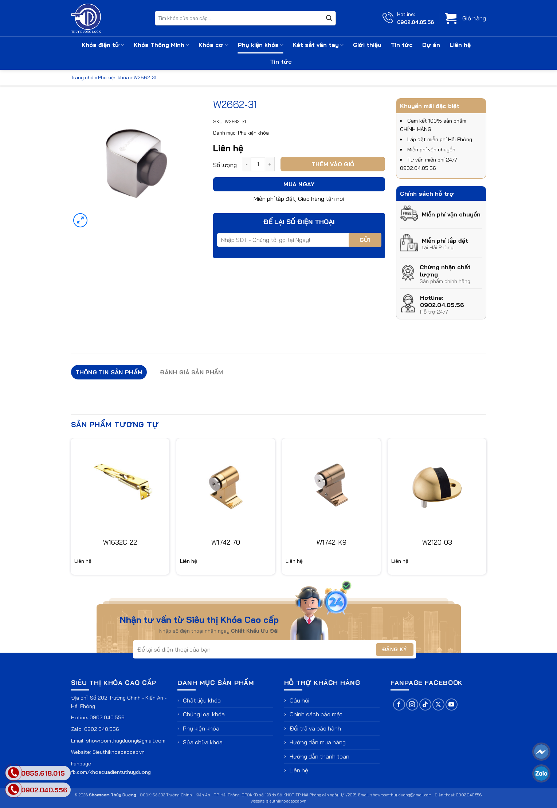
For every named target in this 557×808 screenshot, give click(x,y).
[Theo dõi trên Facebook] (399, 704)
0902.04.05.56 (415, 22)
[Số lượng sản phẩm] (258, 164)
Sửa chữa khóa (203, 742)
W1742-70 (225, 542)
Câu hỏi (299, 700)
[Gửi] (329, 18)
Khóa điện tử (103, 44)
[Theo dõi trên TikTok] (425, 704)
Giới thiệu (367, 44)
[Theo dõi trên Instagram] (412, 704)
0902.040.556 (107, 717)
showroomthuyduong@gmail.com (125, 740)
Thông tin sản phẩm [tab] (109, 372)
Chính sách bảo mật (316, 714)
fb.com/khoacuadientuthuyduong (111, 772)
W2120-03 (437, 542)
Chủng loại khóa (204, 714)
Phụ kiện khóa (260, 44)
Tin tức (402, 44)
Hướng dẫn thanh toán (319, 756)
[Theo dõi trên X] (438, 704)
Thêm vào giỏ (332, 164)
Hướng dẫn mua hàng (318, 742)
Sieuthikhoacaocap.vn (119, 752)
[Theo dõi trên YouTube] (452, 704)
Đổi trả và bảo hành (315, 728)
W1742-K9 (331, 542)
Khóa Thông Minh (161, 44)
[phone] (13, 789)
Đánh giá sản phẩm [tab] (191, 372)
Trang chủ (82, 77)
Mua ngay (298, 184)
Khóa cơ (213, 44)
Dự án (431, 44)
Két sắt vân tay (318, 44)
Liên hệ (460, 44)
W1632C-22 (120, 542)
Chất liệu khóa (202, 700)
